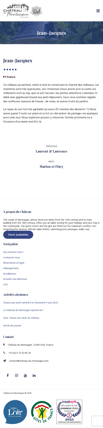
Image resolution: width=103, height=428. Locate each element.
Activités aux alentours (15, 278)
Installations (9, 273)
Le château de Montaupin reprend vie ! (23, 310)
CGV (5, 284)
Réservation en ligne (13, 262)
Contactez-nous (11, 257)
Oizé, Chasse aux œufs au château (21, 317)
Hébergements (11, 268)
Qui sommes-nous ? (13, 251)
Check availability (18, 234)
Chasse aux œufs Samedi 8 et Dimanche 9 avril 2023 (30, 302)
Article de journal (12, 325)
